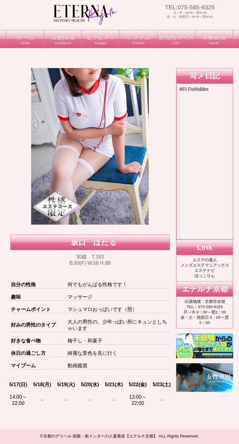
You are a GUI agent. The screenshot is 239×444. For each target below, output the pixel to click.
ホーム (25, 39)
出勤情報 (63, 39)
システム (138, 39)
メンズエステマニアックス (204, 265)
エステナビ (204, 270)
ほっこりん (204, 275)
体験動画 (213, 39)
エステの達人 (205, 260)
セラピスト (100, 39)
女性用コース (176, 39)
